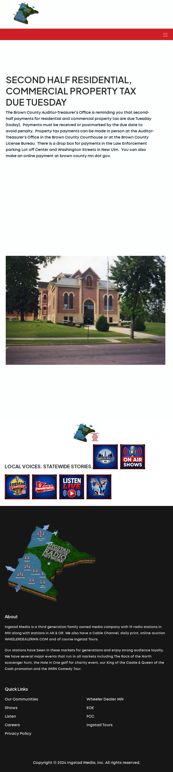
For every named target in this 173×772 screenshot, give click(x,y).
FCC (90, 716)
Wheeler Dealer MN (105, 699)
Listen (10, 716)
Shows (11, 708)
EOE (90, 708)
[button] (165, 34)
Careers (12, 725)
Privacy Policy (18, 734)
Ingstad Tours (99, 725)
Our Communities (21, 699)
